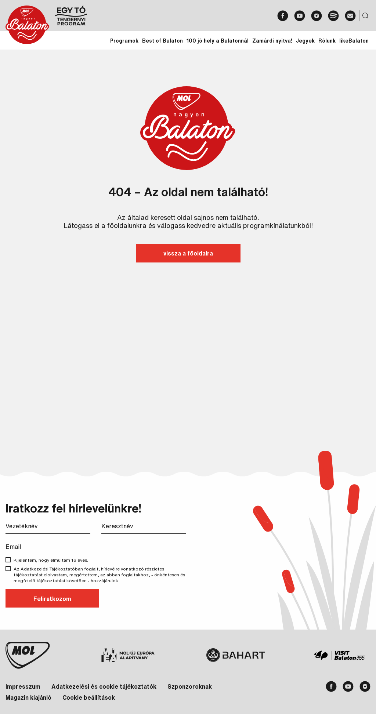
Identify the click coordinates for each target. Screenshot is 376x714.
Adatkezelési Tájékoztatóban (52, 568)
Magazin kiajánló (28, 697)
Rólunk (327, 40)
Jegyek (305, 40)
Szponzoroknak (189, 686)
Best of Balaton (162, 40)
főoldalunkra (127, 225)
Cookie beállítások (88, 697)
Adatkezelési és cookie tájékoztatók (103, 686)
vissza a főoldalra (188, 253)
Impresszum (23, 686)
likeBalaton (354, 40)
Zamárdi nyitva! (272, 40)
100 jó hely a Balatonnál (218, 40)
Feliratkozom (52, 599)
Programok (124, 40)
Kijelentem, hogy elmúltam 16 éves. (53, 560)
